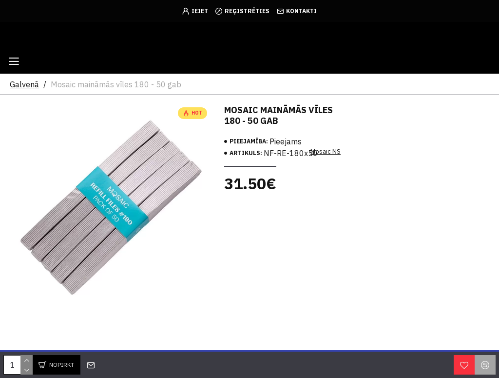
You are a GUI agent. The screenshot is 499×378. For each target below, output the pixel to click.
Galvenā (24, 84)
